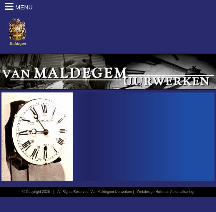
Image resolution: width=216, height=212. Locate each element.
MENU (24, 7)
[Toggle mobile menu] (204, 30)
